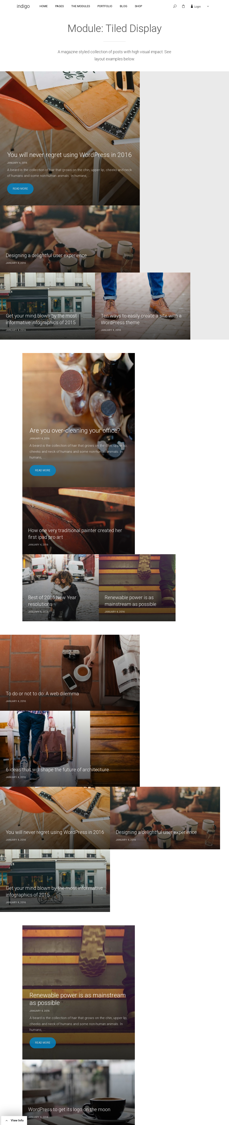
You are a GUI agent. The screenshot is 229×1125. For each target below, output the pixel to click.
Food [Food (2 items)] (121, 1080)
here (40, 1102)
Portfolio (110, 6)
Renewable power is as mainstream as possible (63, 592)
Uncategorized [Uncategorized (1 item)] (118, 1099)
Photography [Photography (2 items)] (108, 1086)
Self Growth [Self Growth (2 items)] (118, 1093)
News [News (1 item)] (89, 1086)
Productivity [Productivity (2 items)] (95, 1093)
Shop (144, 6)
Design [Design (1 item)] (107, 1080)
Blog (129, 6)
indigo (28, 6)
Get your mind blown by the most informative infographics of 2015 (188, 481)
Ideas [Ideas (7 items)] (134, 1080)
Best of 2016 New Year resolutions (134, 329)
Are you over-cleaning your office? (65, 868)
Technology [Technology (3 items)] (94, 1099)
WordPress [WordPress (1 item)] (93, 1106)
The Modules (86, 6)
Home (49, 6)
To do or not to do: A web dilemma (43, 425)
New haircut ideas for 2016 (150, 635)
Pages (65, 6)
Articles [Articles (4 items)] (91, 1080)
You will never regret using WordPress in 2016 (44, 144)
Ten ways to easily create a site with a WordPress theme (198, 181)
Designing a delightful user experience (161, 121)
